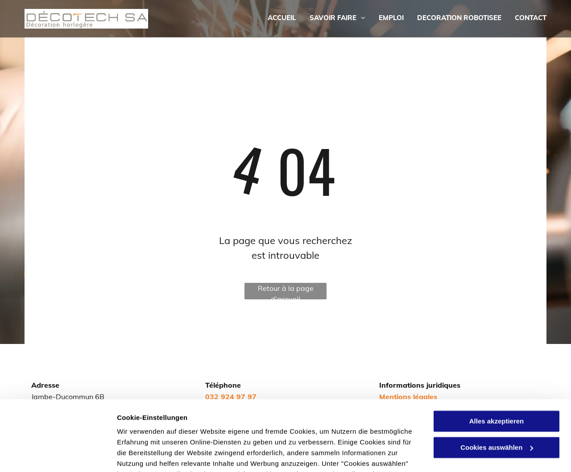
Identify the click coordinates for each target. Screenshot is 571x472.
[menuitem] (275, 18)
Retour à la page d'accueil (286, 291)
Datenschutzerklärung (219, 430)
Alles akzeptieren (496, 355)
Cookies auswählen (148, 454)
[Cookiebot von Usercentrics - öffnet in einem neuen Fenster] (58, 454)
